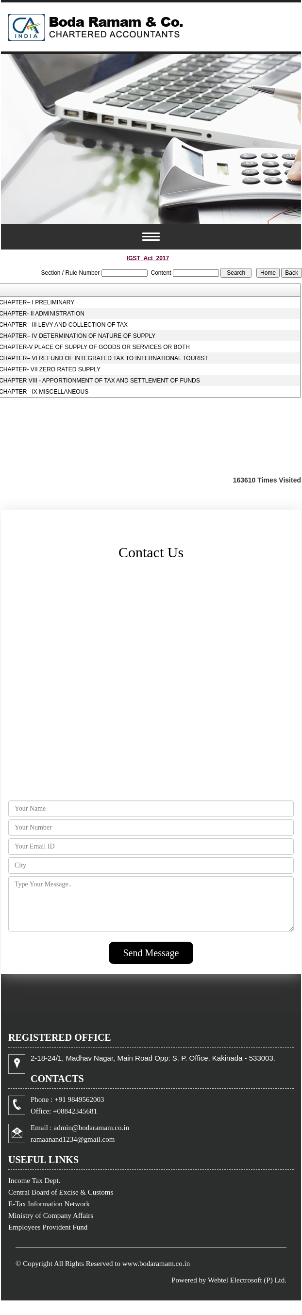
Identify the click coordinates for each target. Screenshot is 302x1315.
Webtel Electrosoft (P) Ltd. (247, 1280)
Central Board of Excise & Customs (60, 1192)
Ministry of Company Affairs (50, 1215)
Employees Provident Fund (47, 1227)
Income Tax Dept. (34, 1180)
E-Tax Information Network (49, 1204)
